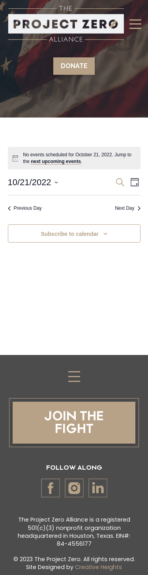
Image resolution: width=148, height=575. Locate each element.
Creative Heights (98, 567)
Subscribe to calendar (69, 234)
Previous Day (25, 208)
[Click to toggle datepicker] (33, 182)
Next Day (127, 208)
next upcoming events (56, 161)
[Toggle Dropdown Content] (135, 23)
